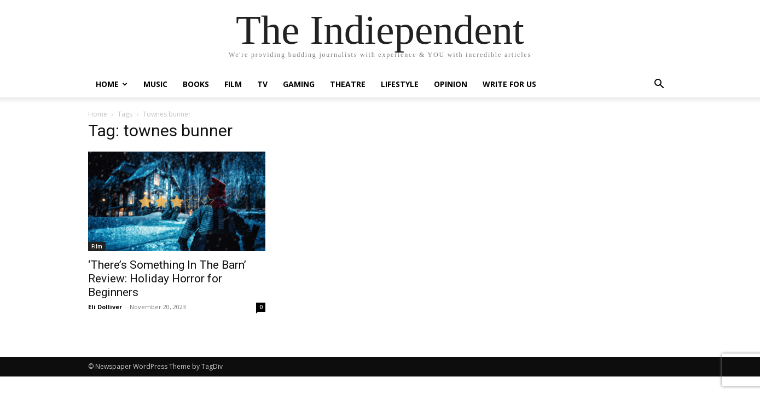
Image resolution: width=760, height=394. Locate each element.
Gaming (299, 84)
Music (155, 84)
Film (233, 84)
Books (196, 84)
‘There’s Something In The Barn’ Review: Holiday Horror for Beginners (167, 278)
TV (262, 84)
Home (111, 84)
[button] (659, 85)
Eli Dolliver (105, 307)
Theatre (348, 84)
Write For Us (509, 84)
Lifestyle (400, 84)
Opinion (450, 84)
